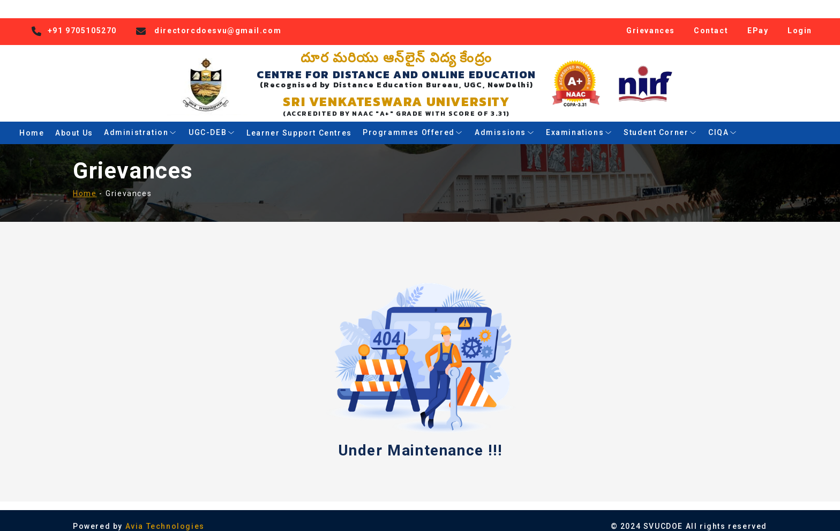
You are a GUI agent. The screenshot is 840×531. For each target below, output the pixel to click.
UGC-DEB (212, 122)
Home (31, 122)
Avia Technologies (165, 516)
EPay (757, 20)
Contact (711, 20)
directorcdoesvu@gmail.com (217, 20)
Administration (140, 122)
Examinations (579, 122)
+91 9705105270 (82, 20)
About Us (74, 122)
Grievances (650, 20)
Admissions (505, 122)
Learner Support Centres (299, 122)
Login (800, 20)
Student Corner (661, 122)
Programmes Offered (413, 122)
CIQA (723, 122)
